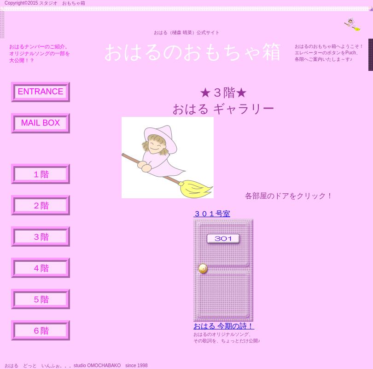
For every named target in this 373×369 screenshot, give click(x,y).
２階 (40, 205)
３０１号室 (211, 214)
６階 (40, 330)
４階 (40, 268)
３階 (40, 237)
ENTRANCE (40, 91)
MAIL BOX (40, 122)
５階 (40, 299)
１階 (40, 174)
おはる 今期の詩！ (223, 326)
